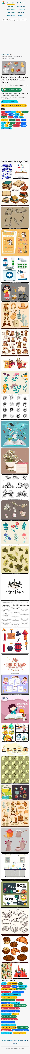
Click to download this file (11, 89)
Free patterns (11, 15)
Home (3, 54)
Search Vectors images (9, 20)
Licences (9, 1040)
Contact (15, 1043)
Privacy (20, 1040)
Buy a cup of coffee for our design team (14, 105)
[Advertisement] (15, 38)
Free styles (21, 12)
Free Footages (20, 6)
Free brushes (11, 12)
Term (15, 1040)
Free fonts (10, 6)
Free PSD (20, 15)
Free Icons (22, 9)
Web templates (11, 9)
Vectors (9, 54)
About (26, 1040)
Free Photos (21, 3)
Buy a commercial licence (9, 102)
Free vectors (11, 3)
